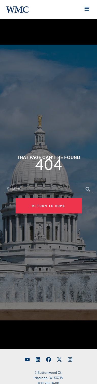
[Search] (87, 192)
